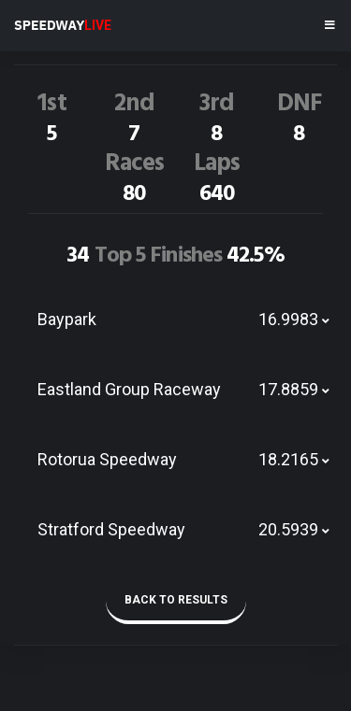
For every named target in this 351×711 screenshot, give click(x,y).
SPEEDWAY (62, 25)
